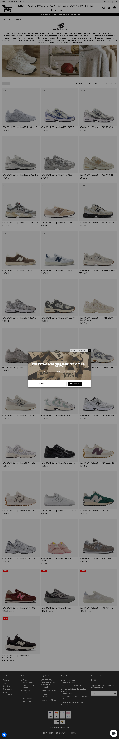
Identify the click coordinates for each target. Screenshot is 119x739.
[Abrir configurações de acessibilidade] (4, 734)
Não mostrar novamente (80, 350)
